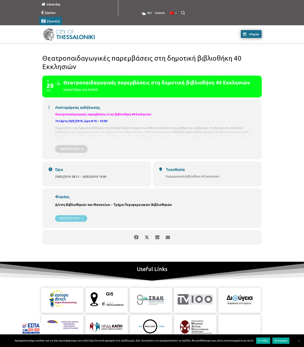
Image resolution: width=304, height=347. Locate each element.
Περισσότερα (71, 218)
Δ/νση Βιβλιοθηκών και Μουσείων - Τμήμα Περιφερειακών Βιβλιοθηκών (113, 205)
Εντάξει (263, 340)
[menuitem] (173, 13)
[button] (183, 13)
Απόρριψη (280, 340)
